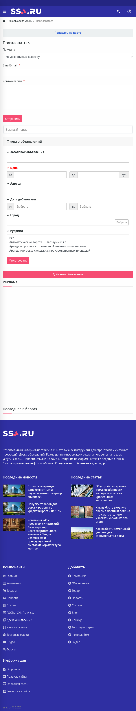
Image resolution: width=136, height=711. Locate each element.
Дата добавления (21, 199)
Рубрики (15, 231)
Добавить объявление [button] (68, 274)
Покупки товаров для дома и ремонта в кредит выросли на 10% (44, 507)
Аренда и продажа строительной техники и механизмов (68, 246)
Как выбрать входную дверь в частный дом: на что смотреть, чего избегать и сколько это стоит (113, 514)
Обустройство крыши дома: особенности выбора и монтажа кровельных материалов (111, 493)
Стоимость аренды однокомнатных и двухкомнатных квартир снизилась (45, 492)
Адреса (14, 184)
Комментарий (12, 81)
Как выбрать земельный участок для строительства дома (113, 532)
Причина (9, 50)
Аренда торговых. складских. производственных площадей (68, 251)
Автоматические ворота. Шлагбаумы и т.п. (68, 242)
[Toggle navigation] (129, 11)
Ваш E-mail (10, 65)
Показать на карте (68, 33)
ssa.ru (7, 707)
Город (13, 215)
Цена (12, 168)
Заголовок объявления (25, 152)
